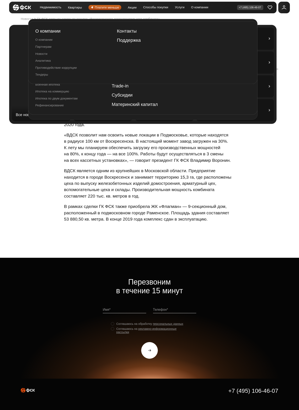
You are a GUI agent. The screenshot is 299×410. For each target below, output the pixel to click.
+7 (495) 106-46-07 (253, 391)
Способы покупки (155, 7)
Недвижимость (50, 7)
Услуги (179, 7)
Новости (29, 19)
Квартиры (75, 7)
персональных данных (168, 323)
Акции (132, 7)
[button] (265, 69)
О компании (199, 7)
